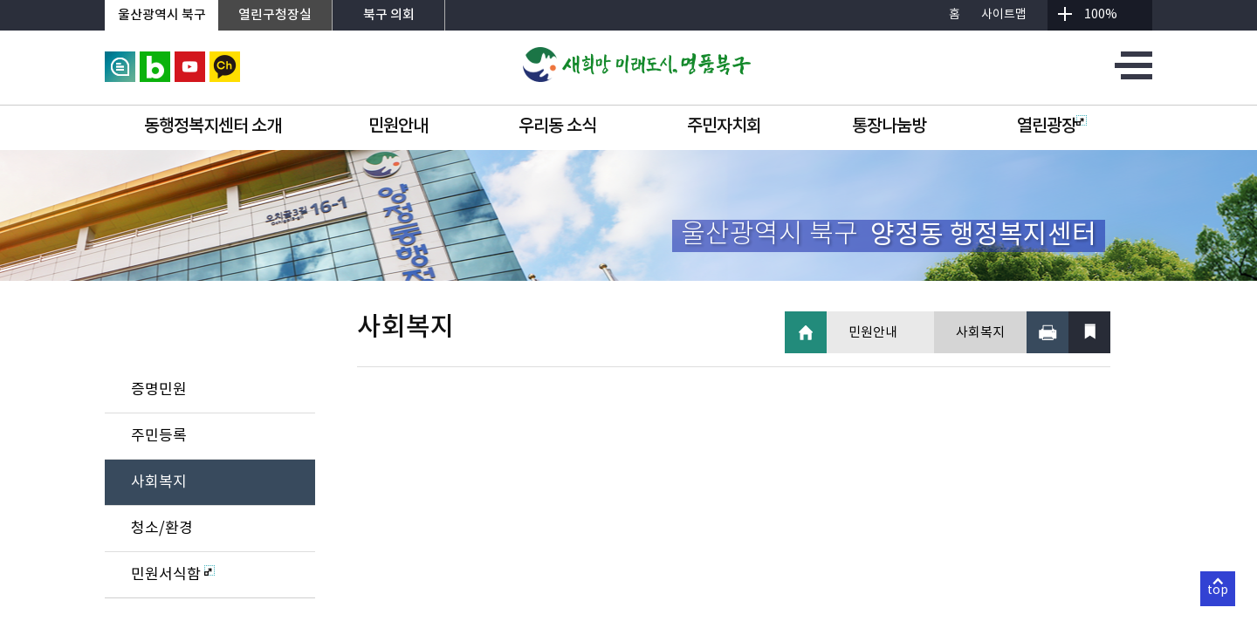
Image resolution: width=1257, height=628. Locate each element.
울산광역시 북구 (162, 15)
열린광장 (1052, 126)
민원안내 (398, 126)
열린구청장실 (275, 15)
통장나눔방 (889, 126)
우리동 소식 (557, 126)
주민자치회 (724, 126)
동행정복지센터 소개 (212, 126)
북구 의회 (389, 15)
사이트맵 (1004, 15)
